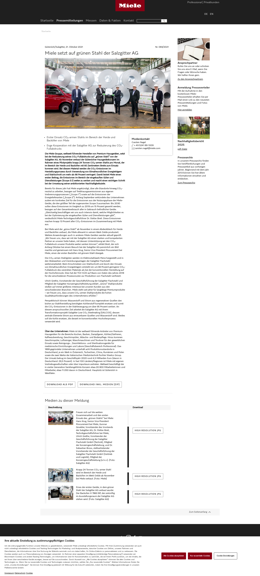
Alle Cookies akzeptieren (173, 556)
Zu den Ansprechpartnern (190, 79)
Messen (91, 20)
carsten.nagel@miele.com (147, 148)
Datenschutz (20, 573)
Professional (194, 2)
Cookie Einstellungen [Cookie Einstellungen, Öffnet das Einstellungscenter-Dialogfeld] (226, 556)
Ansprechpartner (187, 63)
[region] (130, 556)
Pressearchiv (185, 157)
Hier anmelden (185, 110)
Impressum (9, 573)
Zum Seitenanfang (198, 512)
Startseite (47, 20)
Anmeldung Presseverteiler (194, 87)
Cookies (29, 573)
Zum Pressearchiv (186, 183)
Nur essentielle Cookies (200, 556)
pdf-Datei (182, 149)
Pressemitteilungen (69, 20)
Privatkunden (211, 2)
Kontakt (128, 20)
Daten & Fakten (110, 20)
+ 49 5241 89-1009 (144, 145)
